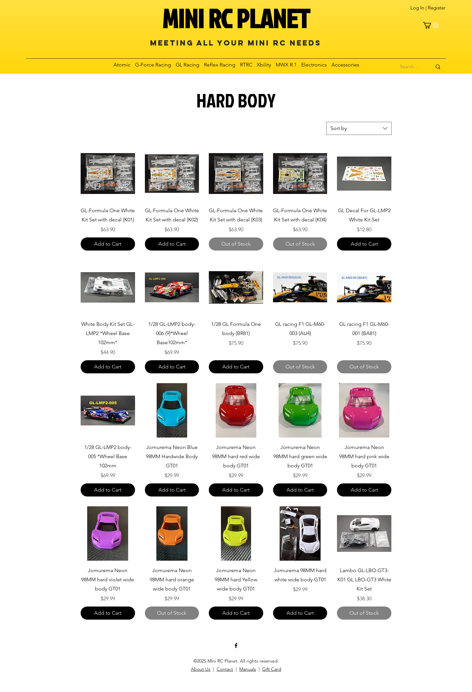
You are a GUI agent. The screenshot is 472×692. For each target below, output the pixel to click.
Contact (225, 669)
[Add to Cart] (108, 244)
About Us (200, 669)
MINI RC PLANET (236, 18)
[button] (431, 25)
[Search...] (409, 66)
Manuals (247, 669)
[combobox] (359, 128)
